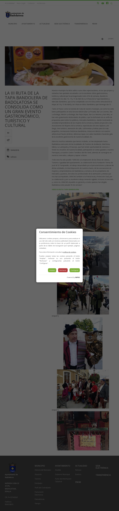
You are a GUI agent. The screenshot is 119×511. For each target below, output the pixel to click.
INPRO (77, 277)
